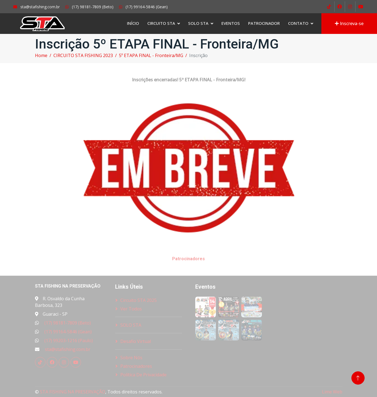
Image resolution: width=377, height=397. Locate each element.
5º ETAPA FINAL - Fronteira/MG (151, 55)
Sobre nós (131, 358)
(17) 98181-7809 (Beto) (67, 323)
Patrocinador (264, 23)
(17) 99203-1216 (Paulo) (68, 340)
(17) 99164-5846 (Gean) (68, 332)
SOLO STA (198, 23)
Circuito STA (161, 23)
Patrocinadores (136, 366)
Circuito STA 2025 (138, 300)
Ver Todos (131, 309)
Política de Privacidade (143, 375)
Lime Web (332, 392)
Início (133, 23)
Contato (298, 23)
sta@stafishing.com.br (67, 349)
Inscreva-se (349, 23)
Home (41, 55)
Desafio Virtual (135, 341)
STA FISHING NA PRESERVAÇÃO (72, 392)
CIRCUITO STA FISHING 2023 (83, 55)
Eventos (230, 23)
